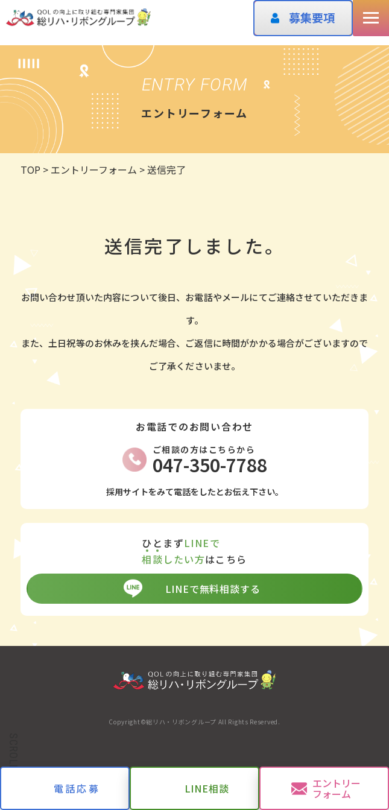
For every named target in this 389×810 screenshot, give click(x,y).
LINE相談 (207, 788)
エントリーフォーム (336, 788)
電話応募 (77, 788)
